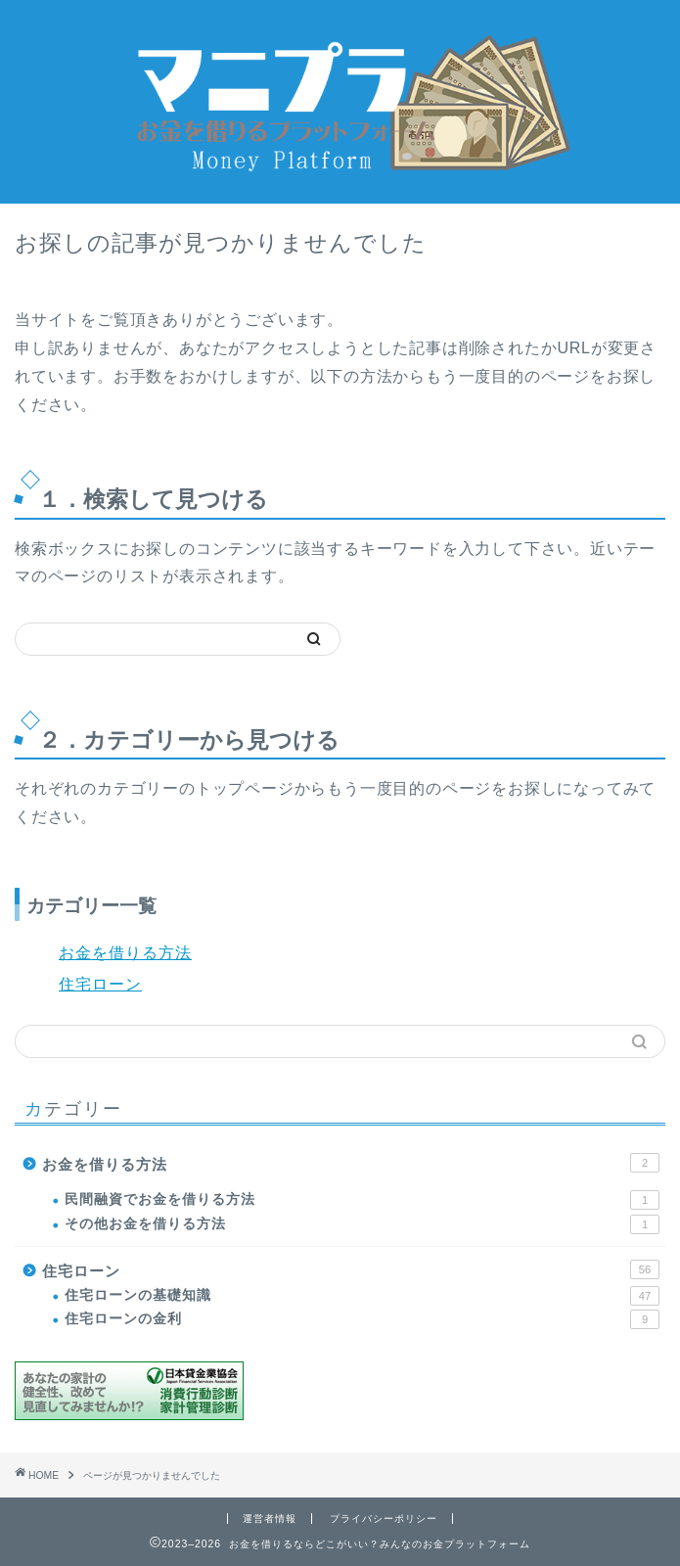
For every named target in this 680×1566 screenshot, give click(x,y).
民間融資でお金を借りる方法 (362, 1200)
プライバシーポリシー (383, 1518)
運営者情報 (269, 1518)
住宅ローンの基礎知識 (362, 1296)
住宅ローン (100, 984)
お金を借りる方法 (125, 952)
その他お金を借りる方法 (362, 1224)
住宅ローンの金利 (362, 1319)
